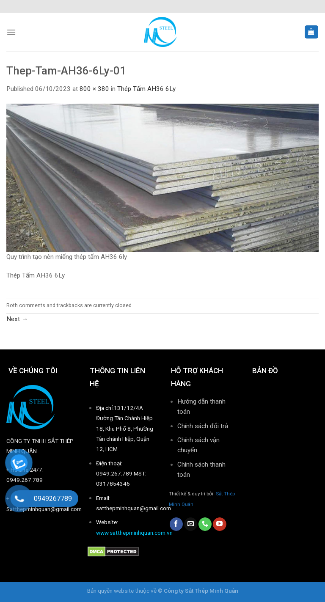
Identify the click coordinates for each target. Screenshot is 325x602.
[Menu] (11, 32)
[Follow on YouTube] (219, 524)
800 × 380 (94, 89)
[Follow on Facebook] (176, 524)
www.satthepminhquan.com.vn (134, 532)
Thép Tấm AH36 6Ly (146, 89)
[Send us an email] (190, 524)
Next (17, 319)
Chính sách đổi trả (202, 426)
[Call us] (205, 524)
